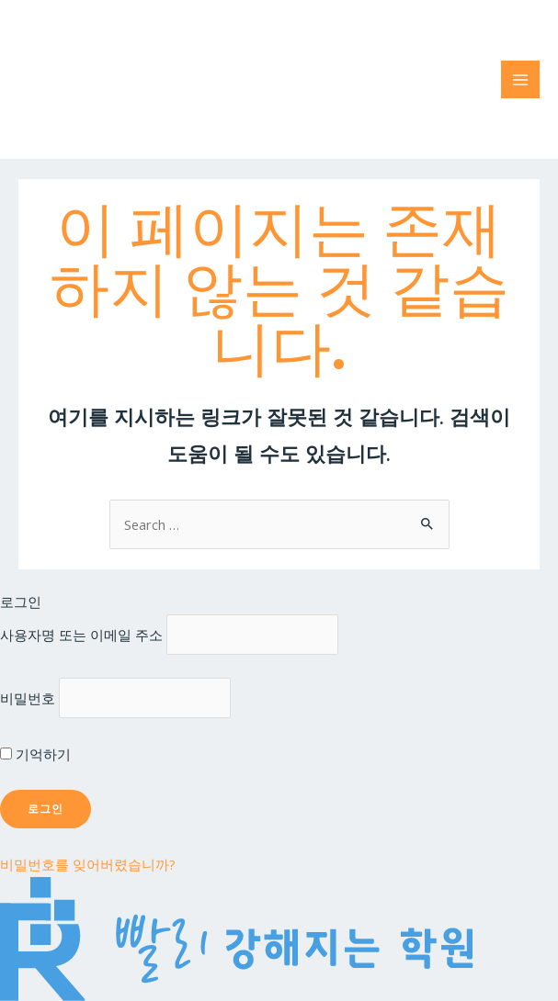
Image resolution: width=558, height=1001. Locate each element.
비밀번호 (27, 698)
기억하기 (35, 754)
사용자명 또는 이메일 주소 (81, 634)
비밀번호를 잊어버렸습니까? (88, 864)
